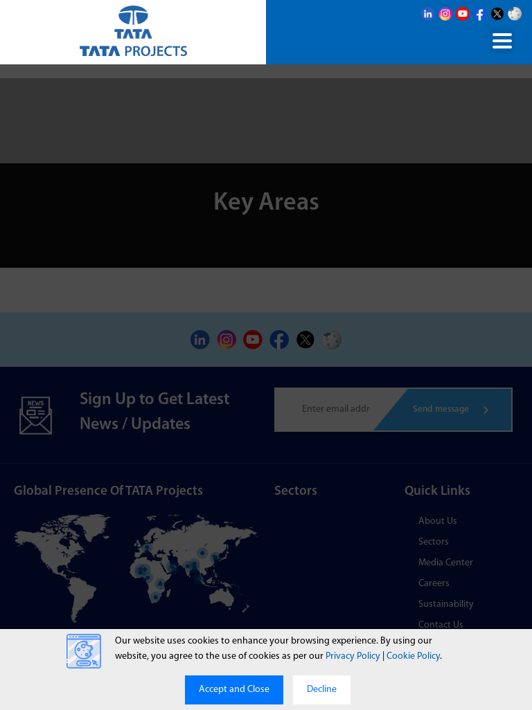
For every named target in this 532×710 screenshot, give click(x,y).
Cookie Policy (413, 656)
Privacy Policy (353, 656)
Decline (322, 689)
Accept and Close (234, 689)
